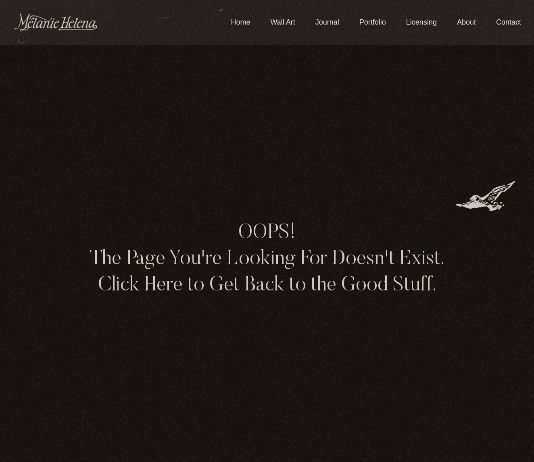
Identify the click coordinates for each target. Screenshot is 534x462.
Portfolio (372, 22)
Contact (508, 22)
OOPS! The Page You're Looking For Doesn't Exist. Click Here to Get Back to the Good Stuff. (267, 259)
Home (240, 22)
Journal (327, 22)
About (466, 22)
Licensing (421, 22)
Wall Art (282, 22)
